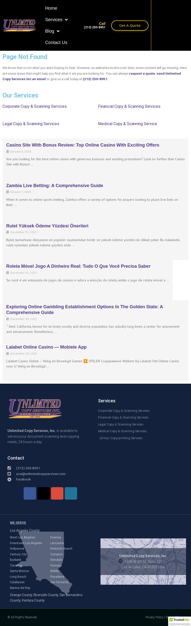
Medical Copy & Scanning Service (127, 123)
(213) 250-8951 (95, 79)
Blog (52, 31)
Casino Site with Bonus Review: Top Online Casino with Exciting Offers (82, 145)
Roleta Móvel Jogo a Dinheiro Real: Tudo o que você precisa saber (78, 266)
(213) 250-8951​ (94, 27)
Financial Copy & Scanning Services (129, 106)
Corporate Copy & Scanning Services (34, 106)
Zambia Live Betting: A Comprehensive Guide (54, 185)
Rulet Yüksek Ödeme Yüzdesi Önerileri (47, 225)
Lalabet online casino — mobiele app (46, 347)
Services (56, 19)
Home (51, 8)
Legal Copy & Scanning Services (30, 123)
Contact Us (56, 42)
